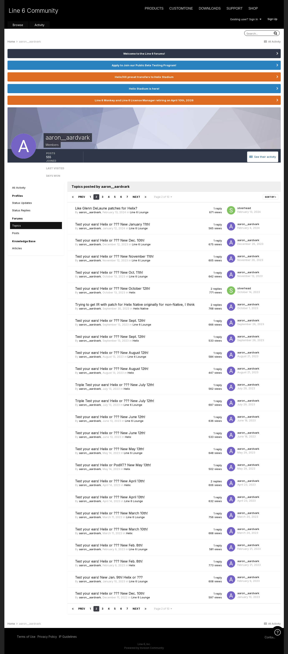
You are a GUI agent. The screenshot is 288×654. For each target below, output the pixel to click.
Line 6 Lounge (139, 212)
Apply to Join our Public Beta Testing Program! (144, 65)
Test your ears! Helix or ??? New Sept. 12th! (110, 320)
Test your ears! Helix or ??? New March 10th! (111, 513)
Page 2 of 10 (163, 196)
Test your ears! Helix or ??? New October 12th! (112, 288)
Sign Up (272, 19)
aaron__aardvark (90, 212)
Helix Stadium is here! (144, 88)
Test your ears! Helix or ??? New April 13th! (110, 481)
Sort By (270, 197)
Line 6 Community (33, 10)
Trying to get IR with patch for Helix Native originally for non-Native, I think (135, 304)
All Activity (18, 187)
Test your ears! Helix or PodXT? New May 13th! (113, 465)
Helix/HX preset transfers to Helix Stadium (144, 77)
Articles (17, 248)
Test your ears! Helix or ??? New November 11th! (114, 256)
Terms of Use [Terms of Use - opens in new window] (26, 636)
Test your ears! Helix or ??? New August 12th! (111, 353)
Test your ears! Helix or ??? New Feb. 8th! (108, 545)
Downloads (210, 8)
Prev (81, 196)
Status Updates (22, 202)
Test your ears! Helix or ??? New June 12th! (110, 417)
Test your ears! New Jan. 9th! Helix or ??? (109, 577)
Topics (16, 225)
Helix (132, 292)
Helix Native (140, 308)
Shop (253, 8)
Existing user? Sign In (245, 19)
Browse (18, 25)
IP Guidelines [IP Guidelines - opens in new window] (68, 636)
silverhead (244, 208)
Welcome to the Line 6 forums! (144, 53)
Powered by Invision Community (144, 647)
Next (136, 196)
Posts (15, 233)
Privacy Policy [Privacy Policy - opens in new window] (47, 636)
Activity (39, 25)
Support (234, 8)
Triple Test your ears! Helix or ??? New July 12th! (114, 385)
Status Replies (21, 210)
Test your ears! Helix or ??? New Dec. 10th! (109, 240)
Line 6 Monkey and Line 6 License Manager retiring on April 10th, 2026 (144, 100)
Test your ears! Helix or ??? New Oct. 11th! (109, 272)
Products (154, 8)
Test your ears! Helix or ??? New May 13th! (109, 449)
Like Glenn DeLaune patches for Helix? (106, 208)
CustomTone (181, 8)
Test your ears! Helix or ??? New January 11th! (112, 224)
